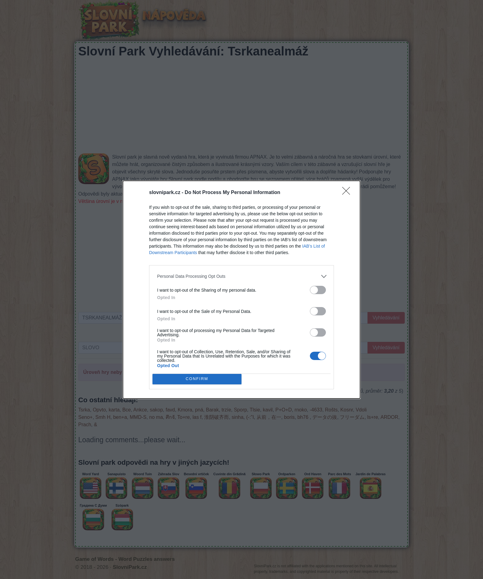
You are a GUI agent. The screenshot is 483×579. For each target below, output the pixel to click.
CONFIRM (197, 379)
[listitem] (241, 276)
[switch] (318, 290)
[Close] (348, 193)
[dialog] (241, 290)
